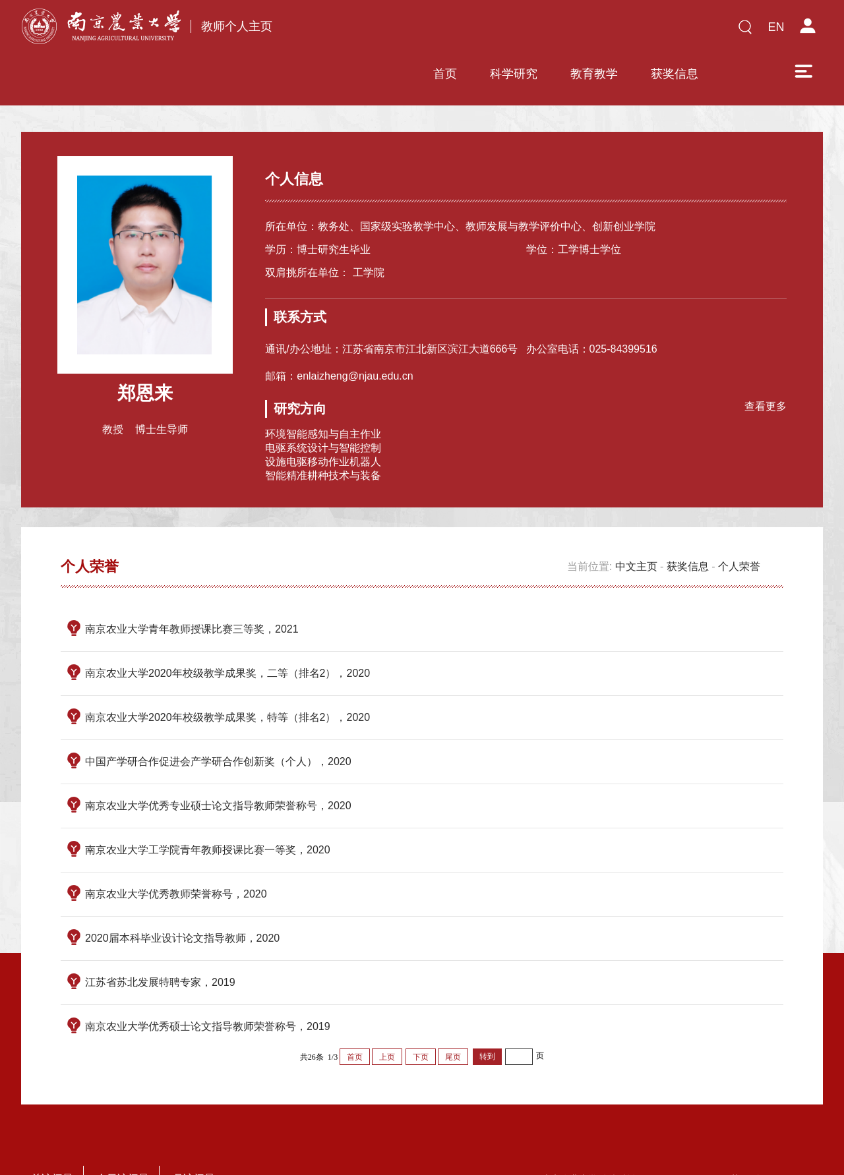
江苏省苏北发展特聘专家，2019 (160, 943)
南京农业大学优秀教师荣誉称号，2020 (176, 855)
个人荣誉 (739, 527)
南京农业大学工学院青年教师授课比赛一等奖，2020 (207, 811)
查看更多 (762, 365)
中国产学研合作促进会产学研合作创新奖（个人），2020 (218, 722)
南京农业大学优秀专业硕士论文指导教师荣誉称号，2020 (218, 766)
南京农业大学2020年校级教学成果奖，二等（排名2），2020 (227, 634)
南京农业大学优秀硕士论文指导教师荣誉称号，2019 (207, 987)
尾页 (453, 1018)
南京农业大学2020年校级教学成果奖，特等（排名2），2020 (227, 678)
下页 (421, 1018)
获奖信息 (581, 31)
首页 (351, 31)
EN (776, 27)
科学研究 (420, 31)
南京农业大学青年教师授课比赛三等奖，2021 (192, 590)
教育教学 (500, 31)
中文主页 (636, 527)
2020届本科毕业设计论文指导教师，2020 (182, 899)
